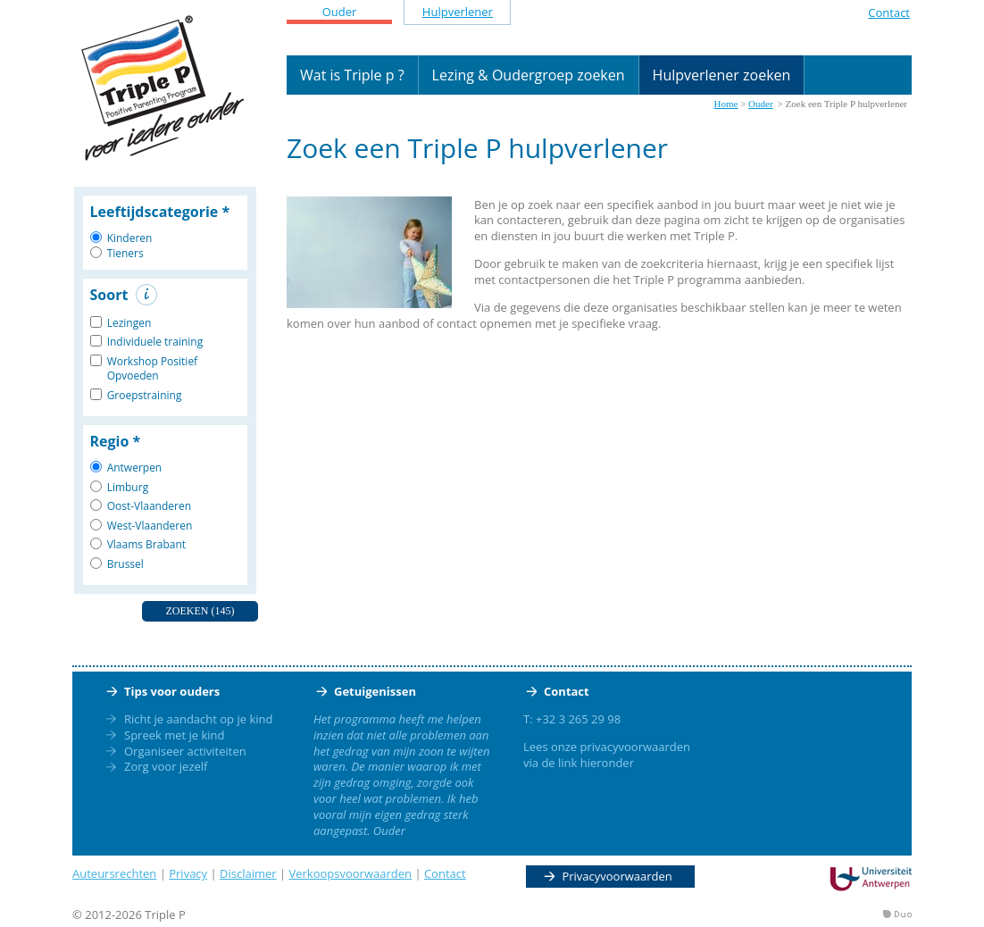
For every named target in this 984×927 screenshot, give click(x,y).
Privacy (188, 873)
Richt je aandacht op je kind (198, 719)
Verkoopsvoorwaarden (351, 873)
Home (725, 103)
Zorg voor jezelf (165, 766)
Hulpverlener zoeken (722, 75)
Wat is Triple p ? (352, 75)
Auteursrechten (114, 873)
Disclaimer (248, 873)
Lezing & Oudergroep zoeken (528, 75)
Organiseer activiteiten (185, 751)
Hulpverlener (457, 12)
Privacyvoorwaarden (616, 876)
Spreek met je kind (174, 735)
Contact (889, 12)
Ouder (339, 12)
